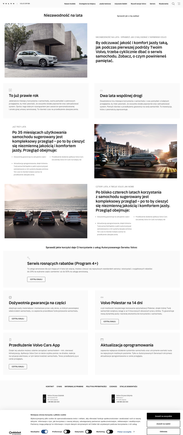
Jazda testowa (105, 4)
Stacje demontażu (128, 386)
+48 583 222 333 (53, 402)
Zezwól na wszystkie (163, 413)
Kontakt (50, 386)
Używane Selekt (121, 4)
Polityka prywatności (96, 386)
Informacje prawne (74, 386)
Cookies (113, 386)
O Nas (59, 386)
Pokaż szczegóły (125, 429)
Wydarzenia (163, 4)
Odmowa (163, 429)
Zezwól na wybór (164, 421)
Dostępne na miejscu (87, 4)
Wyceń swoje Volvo (138, 4)
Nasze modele (69, 4)
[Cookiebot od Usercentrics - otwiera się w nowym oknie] (15, 430)
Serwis (152, 4)
